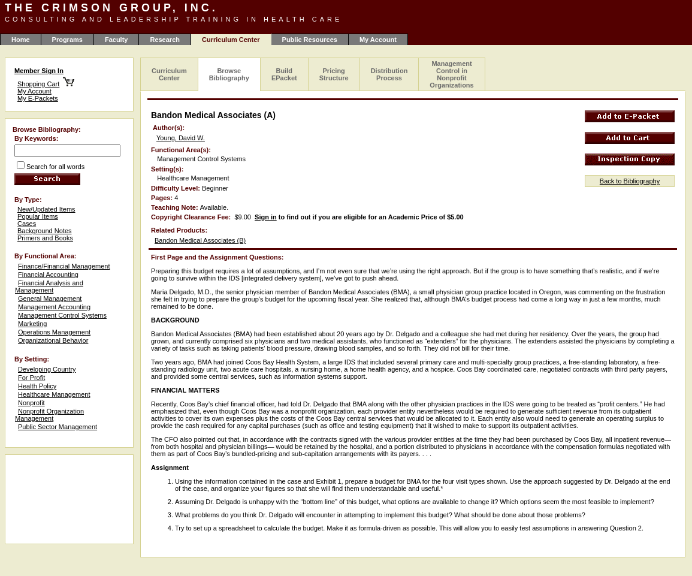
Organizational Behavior (53, 340)
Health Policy (37, 386)
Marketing (32, 323)
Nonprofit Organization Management (49, 415)
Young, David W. (180, 137)
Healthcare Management (54, 394)
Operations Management (54, 332)
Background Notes (44, 230)
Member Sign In (39, 70)
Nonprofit (31, 402)
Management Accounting (54, 306)
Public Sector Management (57, 426)
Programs (67, 39)
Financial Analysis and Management (49, 286)
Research (165, 39)
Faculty (116, 39)
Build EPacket (284, 74)
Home (20, 39)
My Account (378, 39)
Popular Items (37, 216)
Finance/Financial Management (64, 266)
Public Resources (309, 39)
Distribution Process (389, 74)
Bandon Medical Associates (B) (200, 240)
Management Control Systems (62, 315)
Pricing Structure (334, 74)
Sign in (266, 217)
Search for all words (55, 166)
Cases (26, 223)
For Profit (31, 377)
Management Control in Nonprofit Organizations (451, 74)
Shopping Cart (38, 84)
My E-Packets (37, 98)
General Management (49, 298)
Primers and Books (45, 238)
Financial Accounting (48, 274)
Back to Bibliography (630, 181)
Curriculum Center (169, 74)
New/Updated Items (46, 209)
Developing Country (47, 369)
